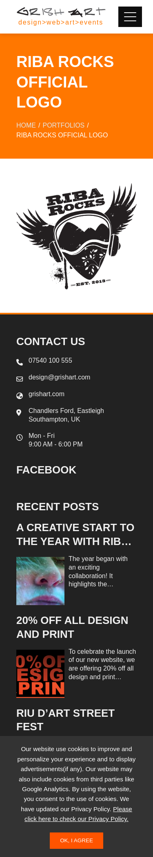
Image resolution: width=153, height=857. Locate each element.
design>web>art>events (60, 22)
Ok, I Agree (76, 840)
